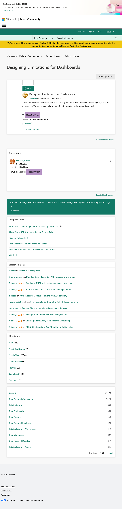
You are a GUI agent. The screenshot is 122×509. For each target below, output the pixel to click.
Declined (13, 380)
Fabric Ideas (53, 56)
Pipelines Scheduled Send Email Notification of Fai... (32, 249)
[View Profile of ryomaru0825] (15, 302)
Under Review (15, 361)
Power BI (27, 123)
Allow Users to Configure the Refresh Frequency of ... (54, 302)
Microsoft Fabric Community (24, 56)
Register (81, 31)
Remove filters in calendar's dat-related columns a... (45, 308)
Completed (14, 374)
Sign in (91, 31)
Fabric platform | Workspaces (22, 429)
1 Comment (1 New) (31, 129)
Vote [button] (29, 88)
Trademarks (6, 495)
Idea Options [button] (105, 76)
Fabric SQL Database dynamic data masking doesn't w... (34, 226)
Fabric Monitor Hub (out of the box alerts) (28, 243)
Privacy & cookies (8, 486)
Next (111, 453)
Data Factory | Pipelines (19, 423)
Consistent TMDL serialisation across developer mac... (50, 283)
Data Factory (15, 417)
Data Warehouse (16, 435)
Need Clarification (17, 349)
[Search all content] (87, 38)
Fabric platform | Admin (20, 447)
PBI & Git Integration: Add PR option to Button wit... (49, 327)
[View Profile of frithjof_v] (13, 283)
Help (100, 31)
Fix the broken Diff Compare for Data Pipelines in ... (49, 289)
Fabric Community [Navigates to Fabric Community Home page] (30, 19)
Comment (14, 210)
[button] (111, 161)
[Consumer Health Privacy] (34, 500)
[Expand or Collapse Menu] (4, 25)
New (11, 342)
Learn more (8, 10)
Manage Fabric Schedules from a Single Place (46, 314)
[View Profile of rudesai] (12, 270)
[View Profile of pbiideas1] (33, 98)
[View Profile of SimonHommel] (15, 277)
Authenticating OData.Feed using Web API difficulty (43, 295)
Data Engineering (17, 411)
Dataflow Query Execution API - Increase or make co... (50, 277)
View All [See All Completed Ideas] (13, 254)
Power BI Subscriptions (29, 270)
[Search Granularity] (44, 38)
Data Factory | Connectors (21, 399)
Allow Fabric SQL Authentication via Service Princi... (32, 232)
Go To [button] (109, 31)
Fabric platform (16, 405)
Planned (13, 367)
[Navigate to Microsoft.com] (9, 19)
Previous (93, 453)
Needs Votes (32, 114)
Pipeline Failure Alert (18, 238)
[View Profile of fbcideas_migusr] (23, 160)
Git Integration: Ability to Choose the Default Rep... (49, 320)
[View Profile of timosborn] (13, 308)
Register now (86, 46)
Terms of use (6, 491)
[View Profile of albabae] (12, 295)
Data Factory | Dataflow (19, 441)
